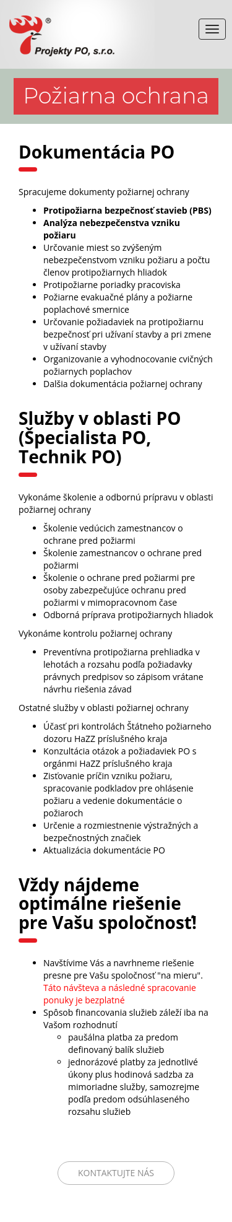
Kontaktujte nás (116, 1173)
